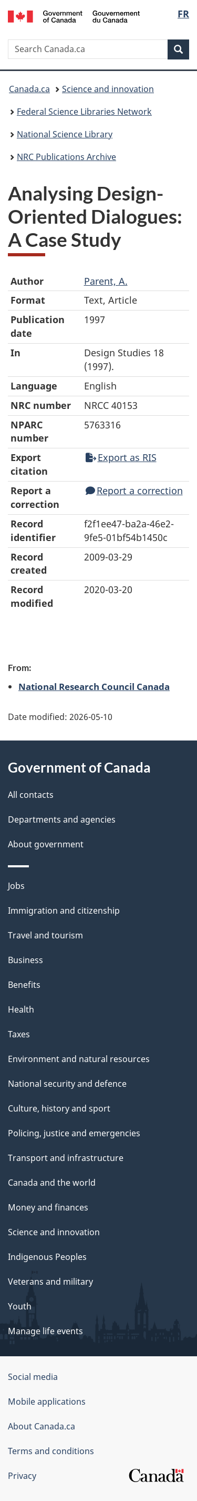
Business (25, 960)
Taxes (19, 1034)
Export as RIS (121, 457)
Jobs (16, 886)
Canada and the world (52, 1182)
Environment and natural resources (79, 1059)
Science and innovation (108, 89)
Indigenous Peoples (47, 1257)
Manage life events (45, 1331)
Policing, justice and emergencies (74, 1133)
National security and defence (67, 1083)
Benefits (24, 984)
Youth (20, 1306)
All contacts (31, 794)
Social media (33, 1377)
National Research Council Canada (94, 686)
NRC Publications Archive (66, 157)
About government (46, 844)
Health (21, 1009)
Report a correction (134, 490)
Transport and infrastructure (65, 1158)
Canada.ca (29, 89)
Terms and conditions (51, 1451)
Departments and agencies (62, 819)
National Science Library (64, 134)
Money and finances (48, 1207)
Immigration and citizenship (64, 910)
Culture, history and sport (59, 1108)
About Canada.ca (41, 1426)
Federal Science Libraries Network (84, 111)
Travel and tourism (45, 935)
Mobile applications (47, 1401)
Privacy (22, 1476)
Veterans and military (50, 1281)
